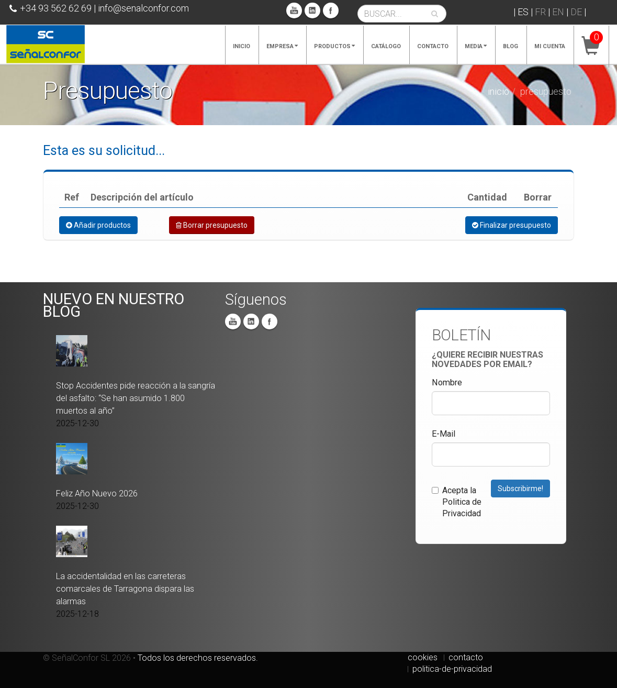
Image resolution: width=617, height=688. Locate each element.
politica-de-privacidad (452, 669)
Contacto (432, 46)
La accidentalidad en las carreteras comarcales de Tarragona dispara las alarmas (125, 588)
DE (576, 11)
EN (558, 11)
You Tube (294, 10)
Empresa (282, 46)
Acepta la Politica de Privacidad (456, 501)
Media (476, 46)
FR (540, 11)
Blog (510, 46)
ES (523, 11)
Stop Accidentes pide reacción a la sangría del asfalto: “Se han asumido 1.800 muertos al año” (135, 398)
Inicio (241, 46)
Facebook (331, 10)
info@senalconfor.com (143, 8)
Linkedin (312, 10)
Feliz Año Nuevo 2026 (97, 493)
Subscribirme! (520, 488)
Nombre (447, 382)
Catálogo (386, 46)
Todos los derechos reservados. (198, 658)
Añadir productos (98, 225)
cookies (422, 657)
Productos (334, 46)
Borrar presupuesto (212, 225)
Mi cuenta (549, 46)
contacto (465, 657)
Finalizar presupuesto (511, 225)
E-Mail (443, 434)
